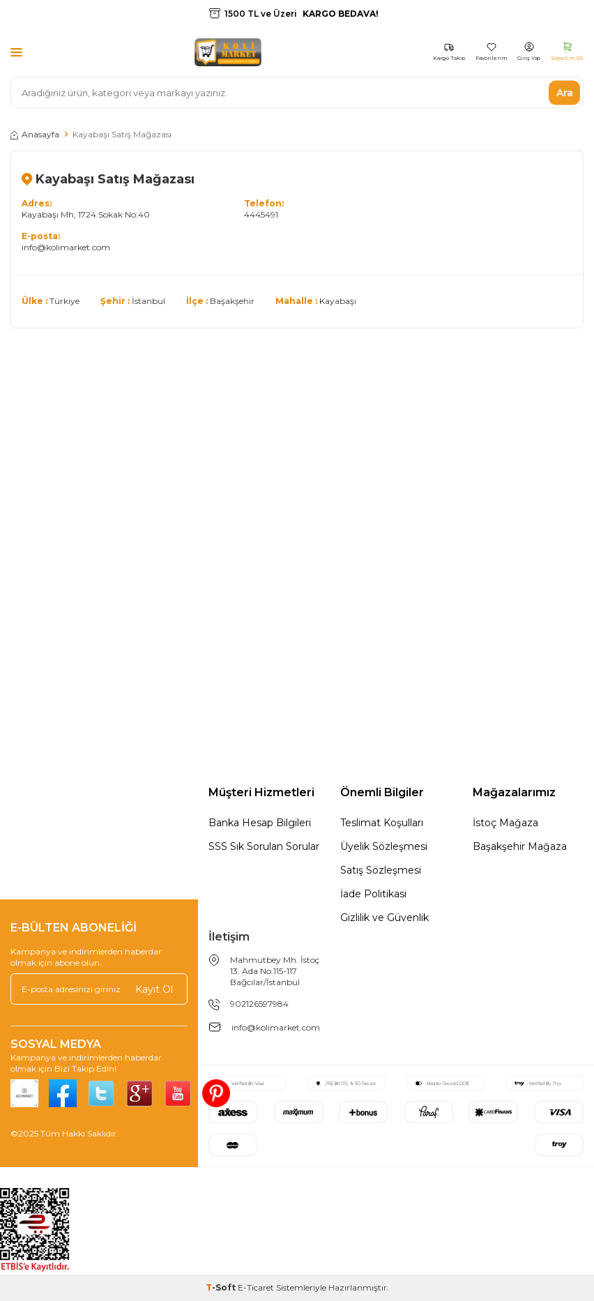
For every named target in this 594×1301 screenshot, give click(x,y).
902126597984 (259, 1003)
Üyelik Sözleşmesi (383, 846)
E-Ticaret (256, 1287)
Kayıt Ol (154, 988)
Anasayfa (34, 134)
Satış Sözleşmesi (380, 870)
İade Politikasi (373, 894)
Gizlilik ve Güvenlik (384, 917)
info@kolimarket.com (66, 247)
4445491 (261, 214)
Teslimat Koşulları (381, 822)
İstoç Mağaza (505, 822)
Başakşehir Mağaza (520, 846)
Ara (564, 92)
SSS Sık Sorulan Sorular (263, 846)
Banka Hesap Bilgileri (259, 822)
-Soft (222, 1287)
